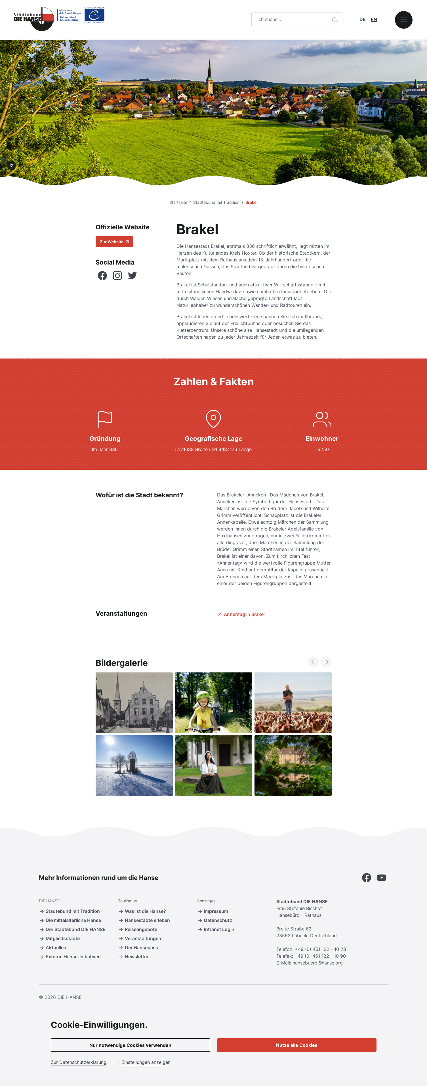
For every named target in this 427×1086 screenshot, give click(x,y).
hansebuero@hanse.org (318, 963)
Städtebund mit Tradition (216, 202)
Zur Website (114, 241)
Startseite (178, 202)
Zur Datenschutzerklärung (78, 1062)
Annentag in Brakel (241, 614)
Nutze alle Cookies (296, 1045)
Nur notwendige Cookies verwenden (130, 1045)
